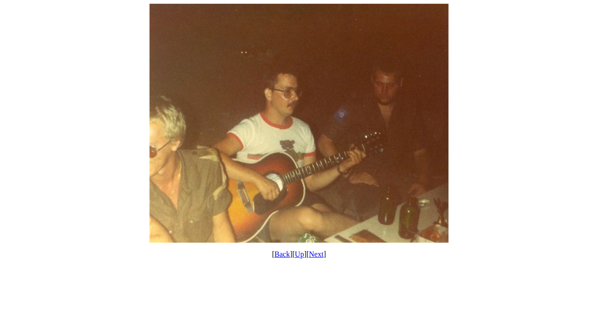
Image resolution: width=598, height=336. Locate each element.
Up (299, 254)
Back (282, 254)
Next (316, 254)
